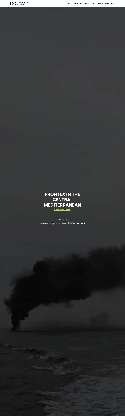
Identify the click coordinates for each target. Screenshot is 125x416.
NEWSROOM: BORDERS (62, 209)
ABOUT (69, 3)
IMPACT (100, 3)
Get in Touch (109, 3)
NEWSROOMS (78, 3)
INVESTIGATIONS (90, 3)
